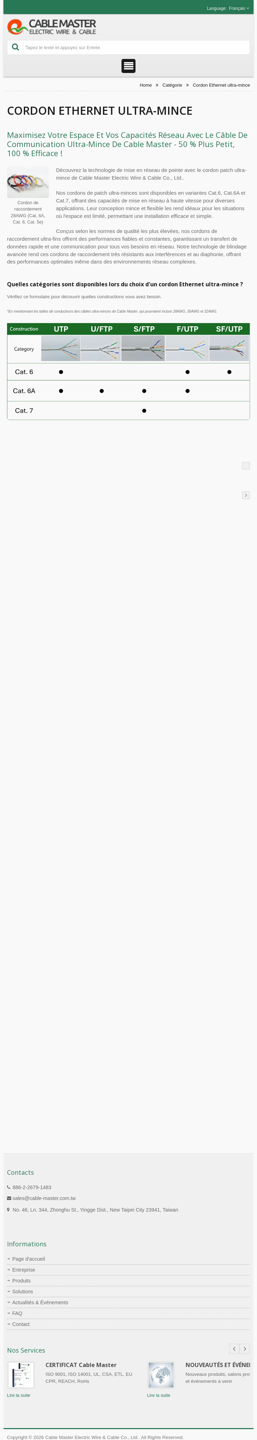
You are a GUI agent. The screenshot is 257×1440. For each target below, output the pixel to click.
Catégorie (172, 85)
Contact (21, 1324)
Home (146, 85)
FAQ (17, 1313)
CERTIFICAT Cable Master (81, 1365)
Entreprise (23, 1270)
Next (244, 1349)
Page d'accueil (28, 1259)
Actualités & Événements (40, 1302)
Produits (21, 1281)
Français (237, 8)
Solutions (22, 1291)
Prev (234, 1349)
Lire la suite (18, 1395)
